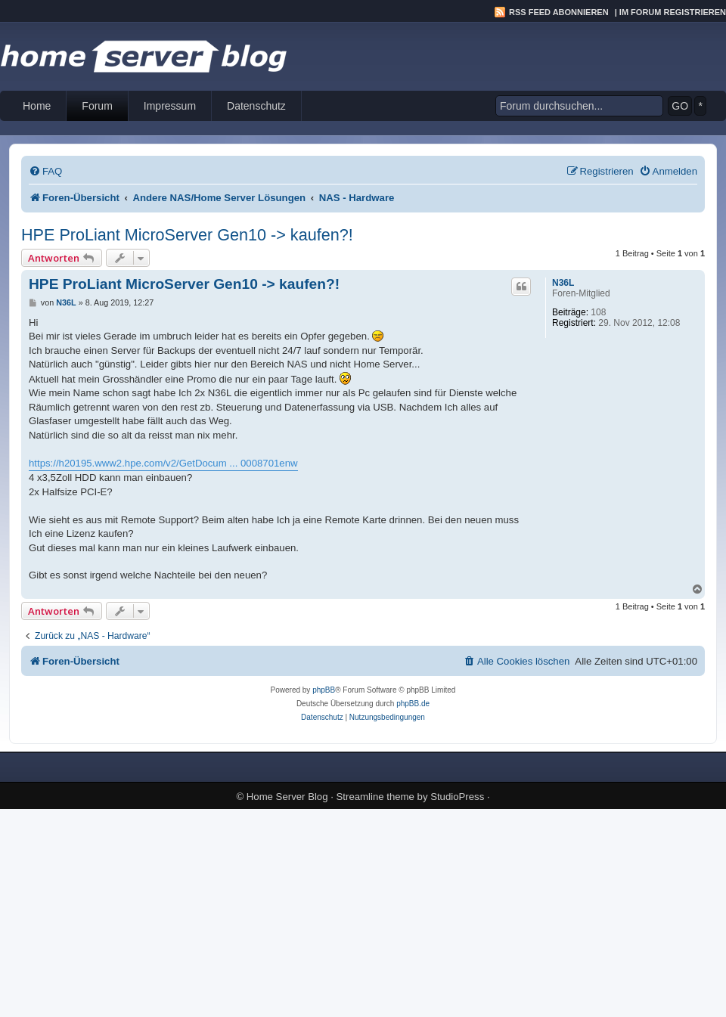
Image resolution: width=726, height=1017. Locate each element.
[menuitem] (45, 171)
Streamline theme (375, 796)
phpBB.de (413, 703)
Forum (97, 106)
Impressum (170, 106)
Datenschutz (256, 106)
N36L (563, 283)
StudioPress (457, 796)
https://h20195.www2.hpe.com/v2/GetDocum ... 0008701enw (163, 463)
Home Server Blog (287, 796)
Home (37, 106)
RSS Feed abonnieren (559, 12)
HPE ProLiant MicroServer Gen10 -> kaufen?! (187, 234)
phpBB (323, 690)
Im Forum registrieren (672, 12)
